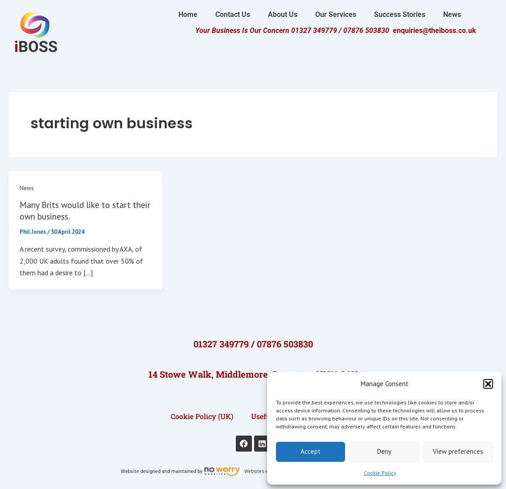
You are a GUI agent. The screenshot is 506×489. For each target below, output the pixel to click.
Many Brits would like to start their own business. (78, 210)
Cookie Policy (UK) (202, 415)
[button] (488, 383)
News (452, 14)
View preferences (458, 451)
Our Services (335, 14)
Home (187, 14)
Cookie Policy (380, 472)
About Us (282, 14)
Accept (310, 451)
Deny (384, 451)
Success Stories (399, 14)
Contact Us (232, 14)
